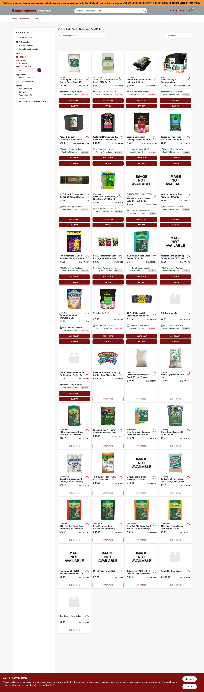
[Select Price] (39, 70)
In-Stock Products (26, 45)
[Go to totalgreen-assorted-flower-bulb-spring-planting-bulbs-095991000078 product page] (175, 257)
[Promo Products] (17, 37)
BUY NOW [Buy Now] (74, 106)
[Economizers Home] (24, 10)
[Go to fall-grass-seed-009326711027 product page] (141, 520)
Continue (189, 679)
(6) (25, 89)
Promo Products (25, 37)
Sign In (173, 11)
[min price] (20, 70)
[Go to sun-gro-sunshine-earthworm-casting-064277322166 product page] (141, 138)
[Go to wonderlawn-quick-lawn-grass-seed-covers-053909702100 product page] (74, 473)
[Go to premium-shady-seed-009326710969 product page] (108, 520)
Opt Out (189, 686)
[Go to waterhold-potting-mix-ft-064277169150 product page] (108, 138)
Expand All (30, 77)
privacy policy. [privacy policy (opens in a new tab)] (153, 682)
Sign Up (183, 11)
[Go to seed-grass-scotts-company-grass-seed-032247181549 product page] (108, 473)
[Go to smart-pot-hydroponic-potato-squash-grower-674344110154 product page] (74, 138)
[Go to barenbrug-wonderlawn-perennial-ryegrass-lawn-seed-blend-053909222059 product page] (141, 426)
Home (14, 19)
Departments (25, 19)
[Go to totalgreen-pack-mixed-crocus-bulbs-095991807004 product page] (141, 566)
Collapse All (20, 77)
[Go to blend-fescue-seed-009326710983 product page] (141, 473)
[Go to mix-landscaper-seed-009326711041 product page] (74, 426)
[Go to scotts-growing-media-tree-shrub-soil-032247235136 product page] (175, 138)
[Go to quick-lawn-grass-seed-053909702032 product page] (108, 198)
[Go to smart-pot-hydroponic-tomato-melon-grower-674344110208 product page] (175, 80)
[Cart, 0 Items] (190, 10)
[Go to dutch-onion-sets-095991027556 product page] (74, 374)
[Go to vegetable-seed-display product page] (175, 566)
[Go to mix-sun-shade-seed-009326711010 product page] (108, 80)
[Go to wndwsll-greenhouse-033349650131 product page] (141, 315)
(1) (34, 101)
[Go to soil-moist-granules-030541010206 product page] (74, 315)
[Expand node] (17, 81)
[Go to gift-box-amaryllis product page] (175, 315)
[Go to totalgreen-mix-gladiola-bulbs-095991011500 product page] (74, 257)
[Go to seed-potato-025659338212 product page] (108, 257)
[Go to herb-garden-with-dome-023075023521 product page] (74, 198)
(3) (25, 95)
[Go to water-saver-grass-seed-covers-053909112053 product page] (175, 426)
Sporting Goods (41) (26, 81)
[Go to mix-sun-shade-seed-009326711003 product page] (141, 257)
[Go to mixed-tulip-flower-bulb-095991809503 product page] (108, 566)
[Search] (145, 10)
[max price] (31, 70)
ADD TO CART (74, 100)
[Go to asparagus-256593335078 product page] (175, 198)
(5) (24, 92)
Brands (37, 19)
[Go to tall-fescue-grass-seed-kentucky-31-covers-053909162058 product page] (175, 473)
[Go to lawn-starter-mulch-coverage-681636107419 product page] (108, 426)
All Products (24, 42)
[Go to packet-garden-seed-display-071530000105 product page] (108, 374)
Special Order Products (28, 49)
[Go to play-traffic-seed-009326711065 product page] (175, 520)
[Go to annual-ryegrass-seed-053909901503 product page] (175, 374)
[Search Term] (110, 10)
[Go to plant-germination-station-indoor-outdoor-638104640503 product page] (141, 80)
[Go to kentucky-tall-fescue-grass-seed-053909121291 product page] (74, 80)
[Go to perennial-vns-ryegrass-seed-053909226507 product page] (141, 374)
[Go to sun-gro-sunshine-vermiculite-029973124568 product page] (108, 315)
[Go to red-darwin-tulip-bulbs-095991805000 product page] (74, 611)
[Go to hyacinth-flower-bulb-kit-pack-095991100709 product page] (141, 198)
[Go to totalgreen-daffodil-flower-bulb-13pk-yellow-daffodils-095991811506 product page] (74, 566)
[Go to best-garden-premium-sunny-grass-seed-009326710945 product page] (74, 520)
